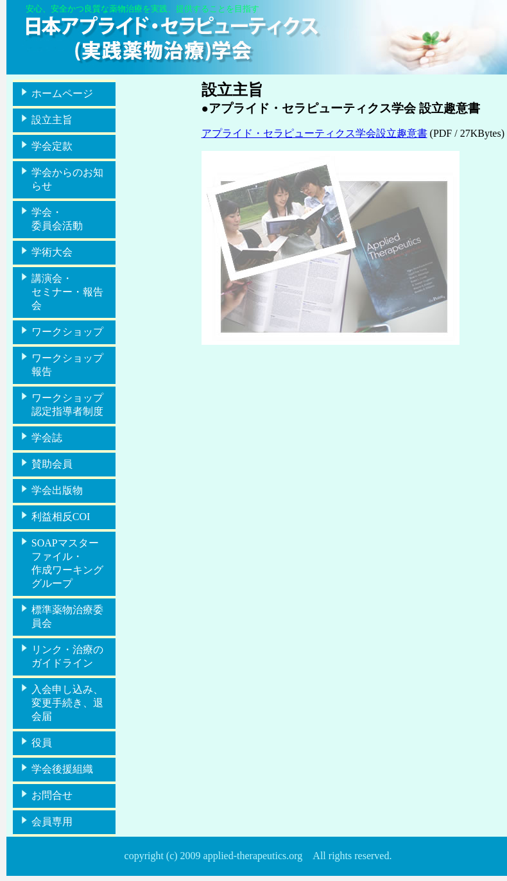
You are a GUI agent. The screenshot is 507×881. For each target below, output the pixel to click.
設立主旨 (52, 119)
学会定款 (52, 146)
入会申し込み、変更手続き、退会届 (67, 703)
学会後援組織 (62, 768)
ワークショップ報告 (67, 365)
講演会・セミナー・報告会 (67, 292)
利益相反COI (60, 516)
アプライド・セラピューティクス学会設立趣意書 (314, 133)
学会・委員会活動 (57, 219)
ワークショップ (67, 331)
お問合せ (52, 795)
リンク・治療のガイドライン (67, 656)
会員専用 (52, 821)
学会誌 (46, 437)
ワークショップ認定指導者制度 (67, 404)
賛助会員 (52, 463)
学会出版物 (57, 490)
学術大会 (52, 252)
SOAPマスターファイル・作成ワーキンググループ (67, 563)
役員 (41, 742)
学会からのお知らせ (67, 179)
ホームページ (62, 93)
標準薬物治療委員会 (67, 616)
